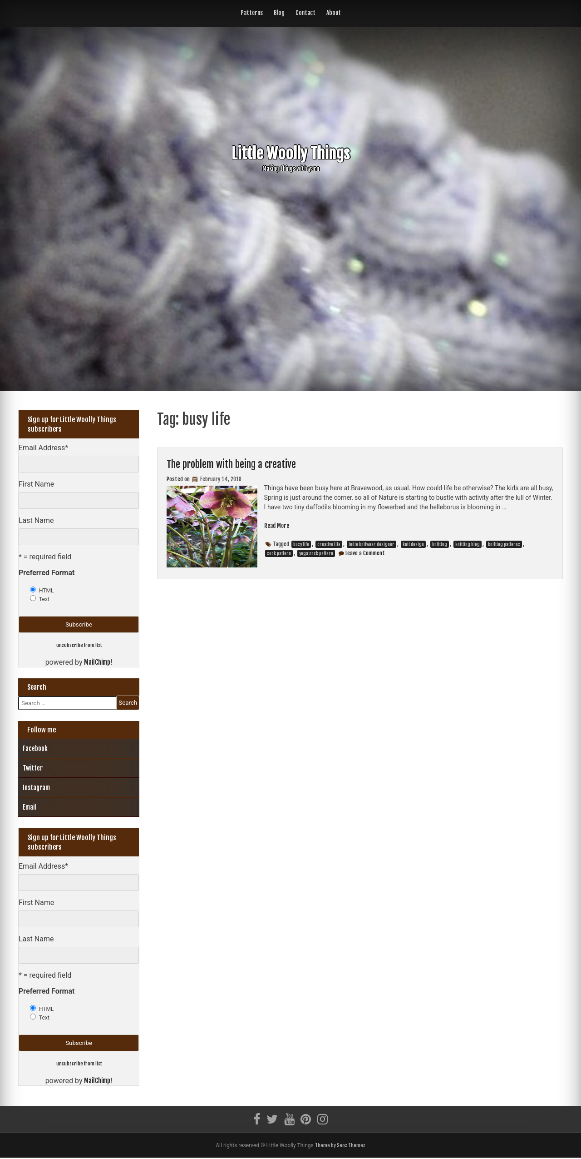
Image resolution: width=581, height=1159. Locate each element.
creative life (328, 544)
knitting (439, 544)
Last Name (36, 520)
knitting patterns (504, 544)
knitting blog (467, 544)
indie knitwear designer (371, 544)
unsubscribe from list (79, 645)
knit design (413, 544)
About (333, 12)
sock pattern (279, 554)
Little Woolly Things (290, 153)
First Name (36, 484)
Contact (305, 12)
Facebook (35, 749)
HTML (46, 590)
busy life (301, 544)
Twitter (33, 768)
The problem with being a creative (239, 464)
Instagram (36, 788)
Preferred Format (46, 572)
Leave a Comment (365, 553)
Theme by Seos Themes (340, 1146)
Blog (279, 12)
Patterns (252, 12)
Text (44, 599)
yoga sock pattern (316, 554)
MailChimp (97, 663)
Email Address (43, 447)
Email (29, 807)
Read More (278, 526)
